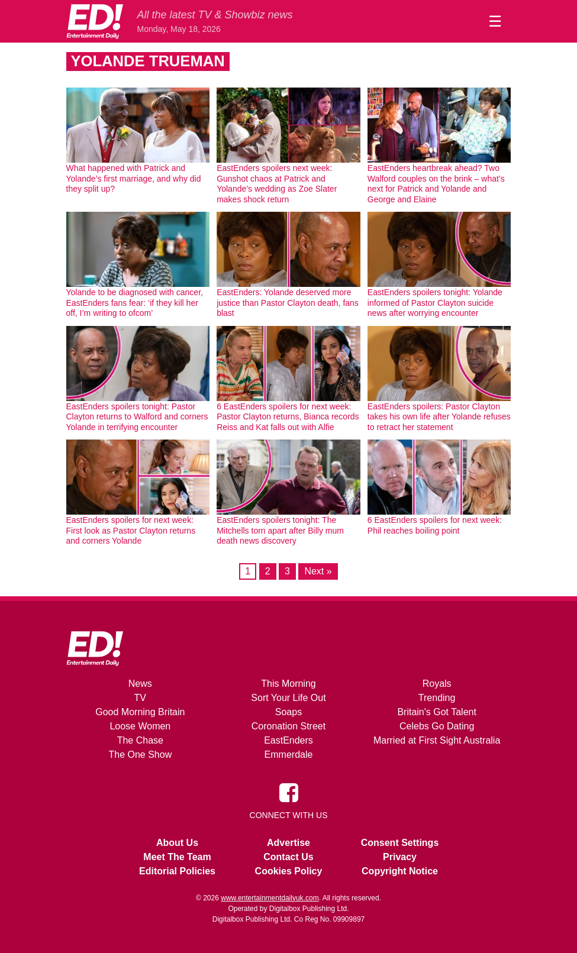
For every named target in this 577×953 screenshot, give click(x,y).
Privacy (400, 857)
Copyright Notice (400, 871)
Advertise (288, 843)
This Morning (288, 684)
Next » (317, 571)
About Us (177, 843)
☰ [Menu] (495, 21)
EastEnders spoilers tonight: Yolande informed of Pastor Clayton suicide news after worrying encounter (435, 302)
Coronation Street (288, 726)
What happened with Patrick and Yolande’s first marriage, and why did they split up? (133, 178)
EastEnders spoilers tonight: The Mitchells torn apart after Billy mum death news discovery (280, 530)
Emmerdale (289, 755)
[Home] (94, 21)
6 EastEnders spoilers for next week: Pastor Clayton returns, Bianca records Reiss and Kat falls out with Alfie (288, 417)
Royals (437, 684)
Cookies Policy (289, 871)
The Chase (140, 740)
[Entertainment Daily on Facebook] (288, 791)
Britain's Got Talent (436, 712)
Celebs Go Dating (436, 726)
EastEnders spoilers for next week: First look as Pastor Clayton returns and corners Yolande (131, 530)
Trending (437, 698)
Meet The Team (177, 857)
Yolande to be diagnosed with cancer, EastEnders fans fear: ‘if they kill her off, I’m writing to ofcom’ (134, 302)
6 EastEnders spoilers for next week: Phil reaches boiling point (435, 525)
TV (140, 698)
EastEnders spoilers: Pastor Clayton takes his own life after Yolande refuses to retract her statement (439, 417)
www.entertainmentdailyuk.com (269, 898)
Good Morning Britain (140, 712)
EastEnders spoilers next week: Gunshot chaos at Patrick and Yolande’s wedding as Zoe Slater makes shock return (277, 183)
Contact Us (288, 857)
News (140, 684)
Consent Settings (400, 843)
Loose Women (139, 726)
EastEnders (288, 740)
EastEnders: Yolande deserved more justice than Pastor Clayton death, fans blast (288, 302)
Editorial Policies (177, 871)
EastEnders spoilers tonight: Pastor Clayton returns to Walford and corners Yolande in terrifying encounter (137, 417)
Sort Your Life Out (288, 698)
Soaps (288, 712)
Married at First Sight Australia (436, 740)
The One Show (140, 755)
